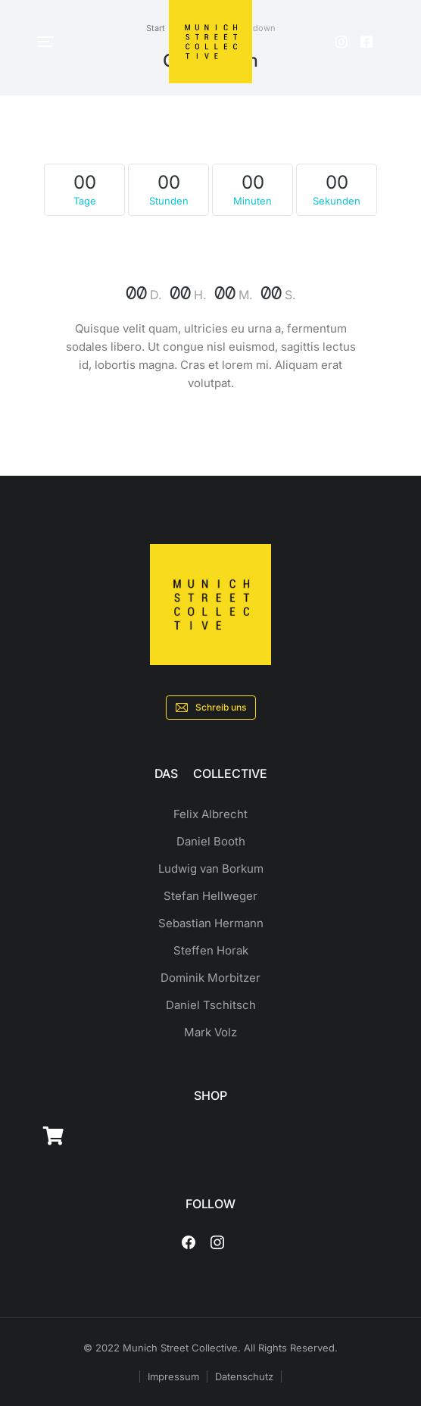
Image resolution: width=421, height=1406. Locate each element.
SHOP (210, 1095)
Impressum (173, 1376)
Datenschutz (244, 1376)
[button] (45, 41)
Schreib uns (211, 707)
